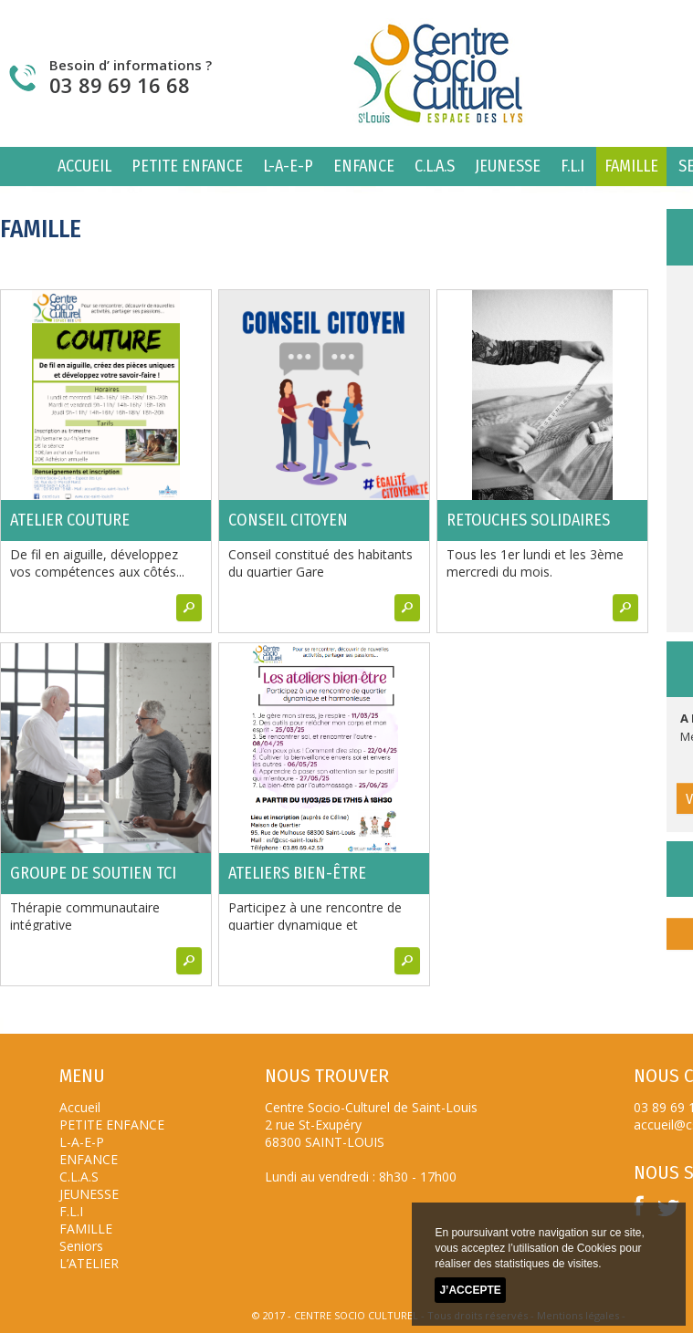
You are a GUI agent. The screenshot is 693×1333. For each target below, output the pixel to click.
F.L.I (572, 166)
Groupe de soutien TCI (93, 873)
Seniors (81, 1246)
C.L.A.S (435, 166)
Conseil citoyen (288, 520)
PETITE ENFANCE (187, 166)
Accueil (84, 166)
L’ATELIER (89, 1263)
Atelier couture (70, 520)
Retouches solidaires (528, 520)
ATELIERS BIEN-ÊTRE (297, 873)
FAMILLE (631, 166)
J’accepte (469, 1290)
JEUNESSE (508, 166)
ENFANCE (363, 166)
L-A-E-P (288, 166)
